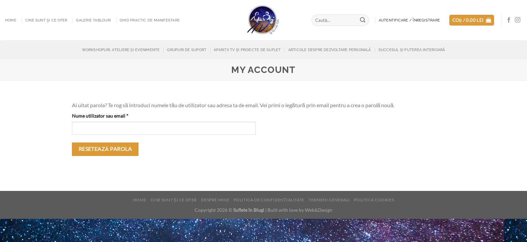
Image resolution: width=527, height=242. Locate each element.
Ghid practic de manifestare (150, 20)
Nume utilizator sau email (112, 115)
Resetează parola (105, 149)
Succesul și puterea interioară (411, 49)
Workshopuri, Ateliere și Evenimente (121, 49)
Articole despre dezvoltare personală (329, 49)
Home (10, 20)
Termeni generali (329, 199)
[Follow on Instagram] (517, 20)
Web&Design (318, 210)
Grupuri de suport (186, 49)
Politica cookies (374, 199)
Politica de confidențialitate (269, 199)
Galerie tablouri (93, 20)
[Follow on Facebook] (509, 20)
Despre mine (215, 199)
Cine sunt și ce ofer (46, 20)
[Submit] (363, 20)
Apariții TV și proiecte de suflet (247, 49)
